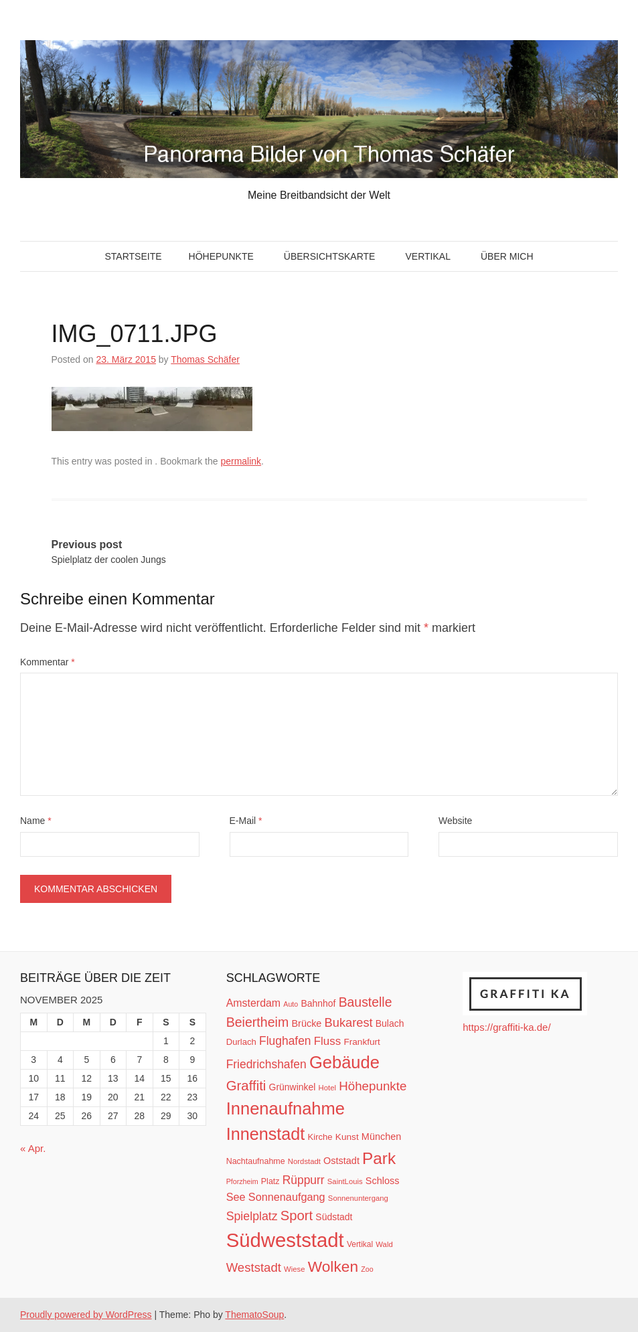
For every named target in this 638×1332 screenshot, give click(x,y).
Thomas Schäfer (205, 359)
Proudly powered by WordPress (86, 1314)
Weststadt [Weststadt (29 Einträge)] (253, 1267)
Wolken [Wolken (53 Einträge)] (333, 1266)
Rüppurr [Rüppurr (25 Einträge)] (304, 1180)
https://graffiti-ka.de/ (506, 1027)
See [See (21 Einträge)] (236, 1197)
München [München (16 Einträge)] (381, 1136)
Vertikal (427, 256)
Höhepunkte (221, 256)
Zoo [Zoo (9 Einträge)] (367, 1269)
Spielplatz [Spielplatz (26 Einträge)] (252, 1216)
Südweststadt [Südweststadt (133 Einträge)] (285, 1240)
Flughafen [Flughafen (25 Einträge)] (285, 1041)
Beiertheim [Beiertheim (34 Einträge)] (257, 1022)
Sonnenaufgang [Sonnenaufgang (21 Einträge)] (286, 1197)
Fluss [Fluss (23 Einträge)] (327, 1041)
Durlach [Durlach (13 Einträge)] (241, 1042)
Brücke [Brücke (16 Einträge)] (306, 1023)
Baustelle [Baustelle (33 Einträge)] (365, 1002)
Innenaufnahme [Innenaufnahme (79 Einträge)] (285, 1108)
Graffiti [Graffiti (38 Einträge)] (246, 1085)
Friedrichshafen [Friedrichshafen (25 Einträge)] (266, 1064)
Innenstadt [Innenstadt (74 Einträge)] (265, 1134)
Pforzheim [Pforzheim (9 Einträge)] (242, 1181)
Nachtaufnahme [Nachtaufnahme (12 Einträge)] (255, 1161)
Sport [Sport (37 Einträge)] (297, 1215)
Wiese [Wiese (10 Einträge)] (294, 1269)
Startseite (132, 256)
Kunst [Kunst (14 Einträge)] (347, 1137)
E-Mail (246, 820)
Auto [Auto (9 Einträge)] (290, 1004)
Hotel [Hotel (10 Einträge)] (327, 1088)
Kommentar (47, 662)
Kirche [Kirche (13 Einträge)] (319, 1137)
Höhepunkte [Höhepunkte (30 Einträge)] (372, 1086)
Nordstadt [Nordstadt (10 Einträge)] (304, 1161)
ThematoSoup (254, 1314)
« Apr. (33, 1148)
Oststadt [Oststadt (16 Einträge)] (341, 1160)
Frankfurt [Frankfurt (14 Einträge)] (361, 1042)
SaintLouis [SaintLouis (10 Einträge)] (345, 1181)
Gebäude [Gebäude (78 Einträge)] (344, 1062)
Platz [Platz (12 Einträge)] (270, 1181)
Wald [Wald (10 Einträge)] (384, 1244)
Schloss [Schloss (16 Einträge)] (383, 1180)
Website (455, 820)
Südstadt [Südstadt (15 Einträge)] (333, 1217)
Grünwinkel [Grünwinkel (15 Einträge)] (292, 1087)
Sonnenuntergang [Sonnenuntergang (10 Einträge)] (358, 1198)
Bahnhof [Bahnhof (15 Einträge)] (318, 1003)
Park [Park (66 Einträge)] (379, 1158)
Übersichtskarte (330, 256)
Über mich (507, 256)
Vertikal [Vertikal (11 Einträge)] (360, 1244)
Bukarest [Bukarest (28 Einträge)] (349, 1022)
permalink (240, 461)
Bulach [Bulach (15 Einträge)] (390, 1023)
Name (36, 820)
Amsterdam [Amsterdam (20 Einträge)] (253, 1003)
